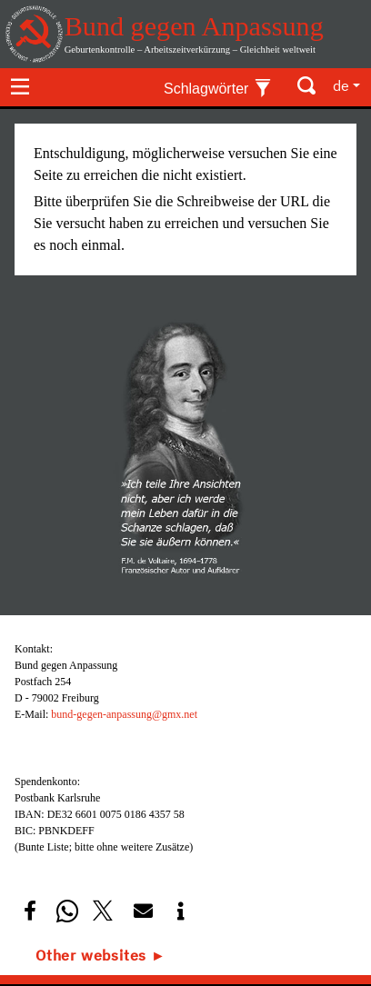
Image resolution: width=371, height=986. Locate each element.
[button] (29, 911)
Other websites (90, 955)
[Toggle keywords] (217, 86)
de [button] (341, 85)
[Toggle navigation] (20, 86)
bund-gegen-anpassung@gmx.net (124, 714)
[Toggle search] (307, 86)
